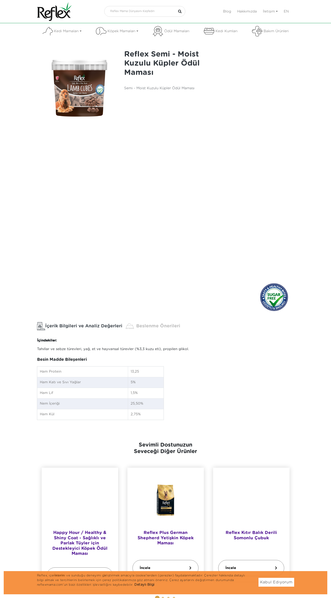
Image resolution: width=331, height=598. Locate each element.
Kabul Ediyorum (276, 582)
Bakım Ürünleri (270, 31)
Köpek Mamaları (117, 31)
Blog (227, 11)
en (286, 11)
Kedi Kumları (221, 31)
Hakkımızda (247, 11)
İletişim (270, 11)
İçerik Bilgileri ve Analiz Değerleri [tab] (79, 326)
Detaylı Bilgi (144, 584)
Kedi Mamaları (62, 31)
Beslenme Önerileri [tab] (153, 326)
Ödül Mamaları (171, 31)
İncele (165, 568)
